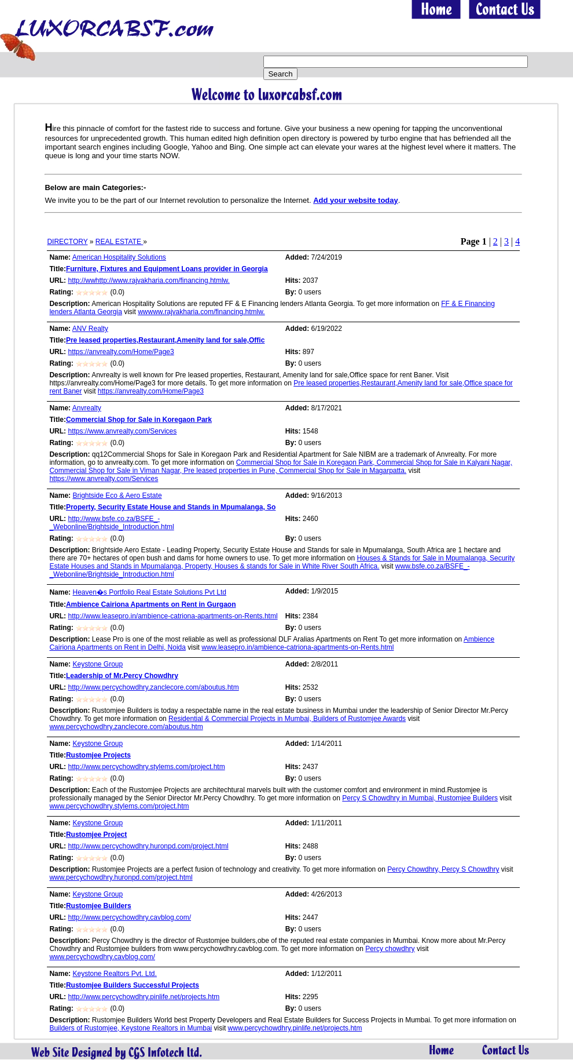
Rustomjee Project (96, 834)
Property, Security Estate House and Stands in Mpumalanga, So (171, 507)
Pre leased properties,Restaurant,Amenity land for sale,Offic (165, 340)
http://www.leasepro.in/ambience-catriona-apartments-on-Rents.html (172, 616)
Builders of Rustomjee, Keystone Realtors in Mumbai (130, 1028)
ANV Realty (90, 329)
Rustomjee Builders (98, 906)
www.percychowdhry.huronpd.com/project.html (120, 877)
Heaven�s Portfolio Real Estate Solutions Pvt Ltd (149, 592)
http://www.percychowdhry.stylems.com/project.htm (146, 767)
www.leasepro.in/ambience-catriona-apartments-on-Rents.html (297, 647)
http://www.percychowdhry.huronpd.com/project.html (148, 846)
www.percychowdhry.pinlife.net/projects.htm (295, 1028)
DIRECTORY (67, 242)
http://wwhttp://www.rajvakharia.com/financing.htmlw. (148, 280)
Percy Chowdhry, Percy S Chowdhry (443, 869)
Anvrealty (86, 408)
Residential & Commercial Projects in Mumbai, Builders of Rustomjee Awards (287, 719)
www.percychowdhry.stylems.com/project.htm (119, 806)
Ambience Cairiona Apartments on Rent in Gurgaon (151, 604)
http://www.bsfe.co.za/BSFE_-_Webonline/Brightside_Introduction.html (111, 523)
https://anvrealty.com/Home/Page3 (121, 352)
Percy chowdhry (389, 949)
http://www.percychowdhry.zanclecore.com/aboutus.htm (153, 687)
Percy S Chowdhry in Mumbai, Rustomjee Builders (420, 798)
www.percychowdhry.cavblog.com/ (102, 957)
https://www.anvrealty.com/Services (122, 431)
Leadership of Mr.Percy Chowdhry (122, 676)
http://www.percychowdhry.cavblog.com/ (129, 917)
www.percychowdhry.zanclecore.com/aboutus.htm (126, 727)
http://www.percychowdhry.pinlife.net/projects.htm (143, 997)
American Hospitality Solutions (119, 257)
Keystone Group (97, 664)
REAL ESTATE (119, 242)
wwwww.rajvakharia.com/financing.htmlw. (201, 312)
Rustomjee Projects (98, 755)
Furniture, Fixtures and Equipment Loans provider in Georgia (167, 269)
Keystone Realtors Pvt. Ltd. (114, 974)
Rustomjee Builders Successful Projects (132, 985)
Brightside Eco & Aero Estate (116, 495)
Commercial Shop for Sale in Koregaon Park (139, 420)
